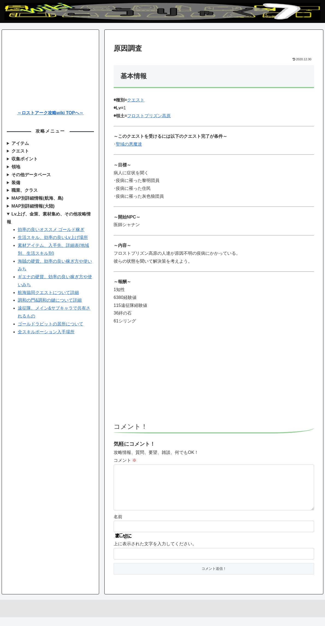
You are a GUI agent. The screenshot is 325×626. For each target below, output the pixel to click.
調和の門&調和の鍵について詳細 (50, 300)
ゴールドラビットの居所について (50, 324)
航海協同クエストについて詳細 (48, 292)
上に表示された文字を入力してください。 (155, 552)
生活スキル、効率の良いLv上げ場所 (53, 237)
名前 (118, 525)
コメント (125, 460)
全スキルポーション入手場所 (46, 332)
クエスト (135, 100)
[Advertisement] (214, 376)
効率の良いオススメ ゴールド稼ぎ (51, 229)
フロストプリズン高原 (149, 115)
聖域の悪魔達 (129, 144)
